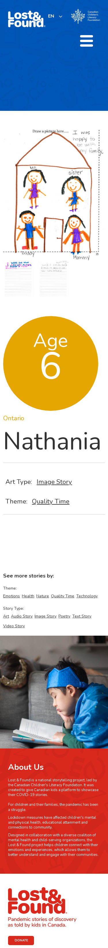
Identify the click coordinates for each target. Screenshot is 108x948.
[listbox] (55, 16)
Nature (42, 596)
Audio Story (22, 616)
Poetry (64, 616)
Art (6, 616)
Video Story (14, 626)
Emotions (11, 596)
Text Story (81, 616)
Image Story (54, 481)
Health (28, 596)
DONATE (21, 940)
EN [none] (51, 16)
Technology (87, 596)
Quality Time (50, 501)
